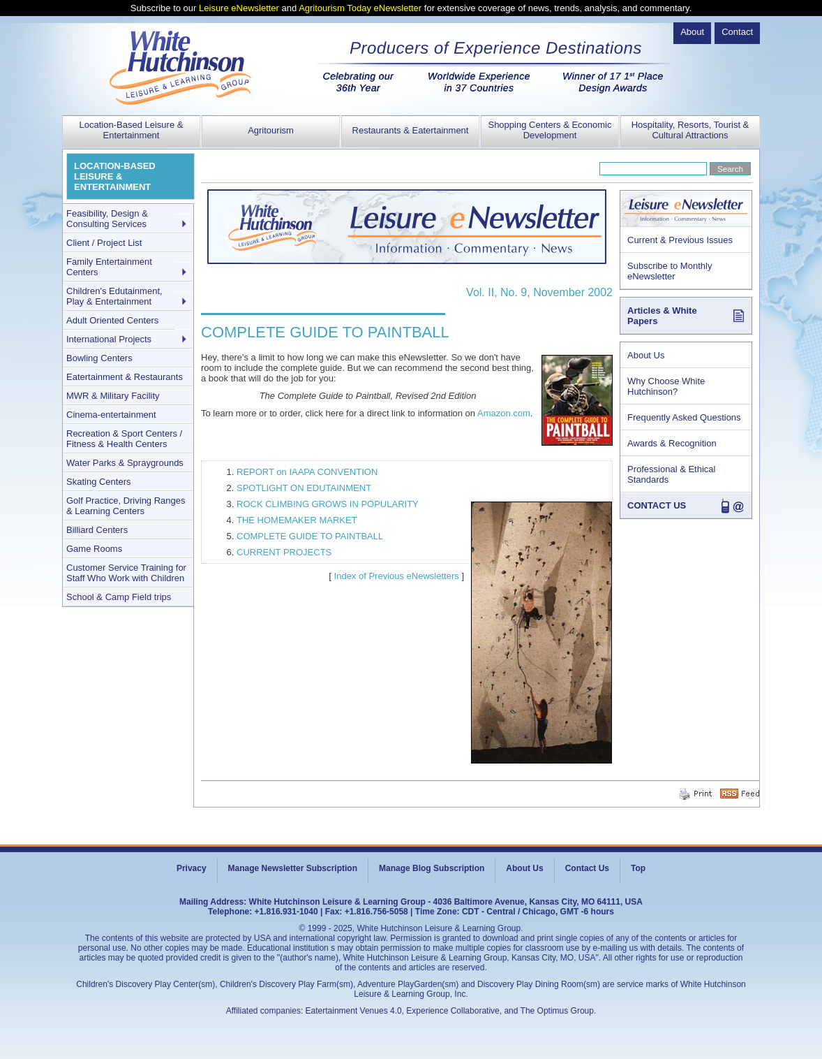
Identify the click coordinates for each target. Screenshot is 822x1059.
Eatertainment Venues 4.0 (354, 1011)
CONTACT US (656, 505)
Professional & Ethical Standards (671, 474)
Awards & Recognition (672, 443)
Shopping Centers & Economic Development (549, 129)
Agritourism (271, 130)
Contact (737, 32)
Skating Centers (98, 481)
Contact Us (587, 868)
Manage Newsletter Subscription (292, 868)
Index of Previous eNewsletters (396, 576)
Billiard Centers (97, 530)
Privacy (192, 868)
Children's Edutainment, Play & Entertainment (114, 296)
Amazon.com (503, 413)
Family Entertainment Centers (109, 266)
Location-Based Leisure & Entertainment (132, 129)
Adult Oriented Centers (112, 320)
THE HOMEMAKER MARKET (297, 520)
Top (638, 868)
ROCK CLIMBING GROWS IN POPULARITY (328, 504)
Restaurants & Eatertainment (410, 130)
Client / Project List (104, 243)
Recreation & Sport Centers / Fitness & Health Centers (124, 438)
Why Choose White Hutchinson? (666, 386)
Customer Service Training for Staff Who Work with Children (126, 572)
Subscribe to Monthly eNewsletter (669, 271)
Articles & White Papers (662, 315)
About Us (645, 355)
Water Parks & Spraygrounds (125, 463)
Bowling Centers (99, 358)
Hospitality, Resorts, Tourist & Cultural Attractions (690, 129)
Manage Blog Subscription (431, 868)
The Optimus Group (557, 1011)
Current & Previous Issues (680, 240)
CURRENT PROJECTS (284, 552)
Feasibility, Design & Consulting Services (107, 218)
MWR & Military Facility (113, 395)
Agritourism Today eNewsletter (360, 8)
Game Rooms (94, 548)
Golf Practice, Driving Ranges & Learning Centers (126, 505)
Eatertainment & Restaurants (124, 377)
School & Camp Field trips (118, 597)
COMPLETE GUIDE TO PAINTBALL (310, 536)
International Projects (108, 339)
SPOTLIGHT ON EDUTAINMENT (304, 488)
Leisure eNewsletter (239, 8)
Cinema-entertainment (111, 414)
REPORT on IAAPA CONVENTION (307, 472)
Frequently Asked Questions (684, 417)
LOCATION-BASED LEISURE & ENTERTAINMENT (115, 176)
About (692, 32)
